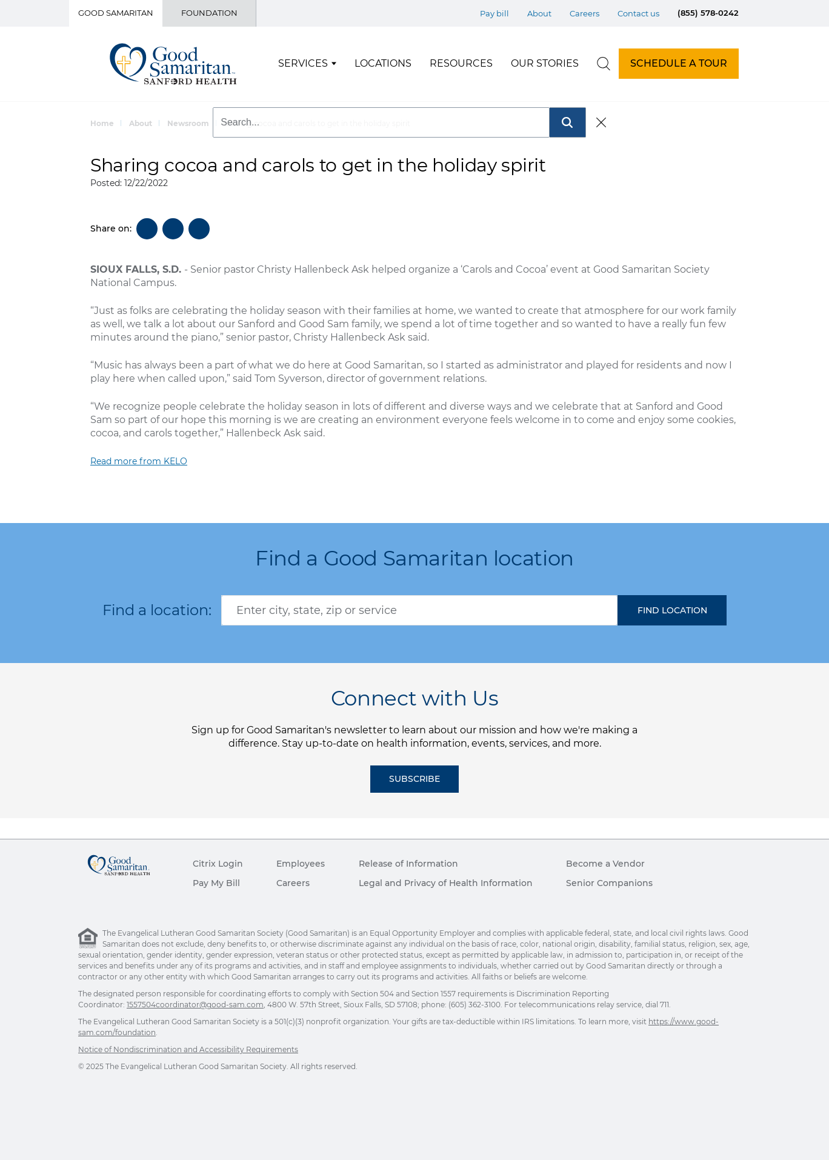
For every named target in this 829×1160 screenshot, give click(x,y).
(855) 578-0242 (708, 13)
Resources (461, 63)
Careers (293, 883)
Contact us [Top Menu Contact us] (638, 13)
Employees (300, 863)
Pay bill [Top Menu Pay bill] (494, 13)
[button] (672, 610)
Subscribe (414, 778)
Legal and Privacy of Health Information (446, 883)
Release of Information (408, 863)
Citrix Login (218, 863)
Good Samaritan (115, 13)
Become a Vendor (605, 863)
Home (102, 123)
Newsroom (188, 123)
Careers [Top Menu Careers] (584, 13)
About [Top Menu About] (539, 13)
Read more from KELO (138, 461)
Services (303, 63)
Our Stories (545, 63)
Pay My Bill (216, 883)
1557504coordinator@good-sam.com (195, 1004)
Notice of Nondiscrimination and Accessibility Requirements (188, 1049)
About (140, 123)
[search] (603, 63)
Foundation (209, 13)
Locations (383, 63)
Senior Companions (609, 883)
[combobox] (419, 610)
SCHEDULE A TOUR (678, 63)
